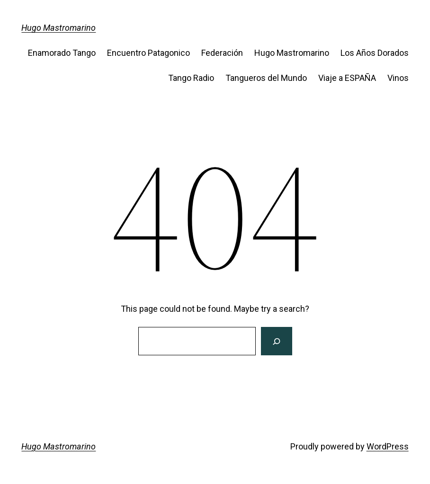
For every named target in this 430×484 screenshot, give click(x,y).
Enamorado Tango (62, 53)
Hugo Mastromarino (58, 28)
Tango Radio (191, 78)
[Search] (276, 341)
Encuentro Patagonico (148, 53)
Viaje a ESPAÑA (347, 78)
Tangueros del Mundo (266, 78)
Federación (222, 53)
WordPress (388, 446)
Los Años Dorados (374, 53)
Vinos (398, 78)
